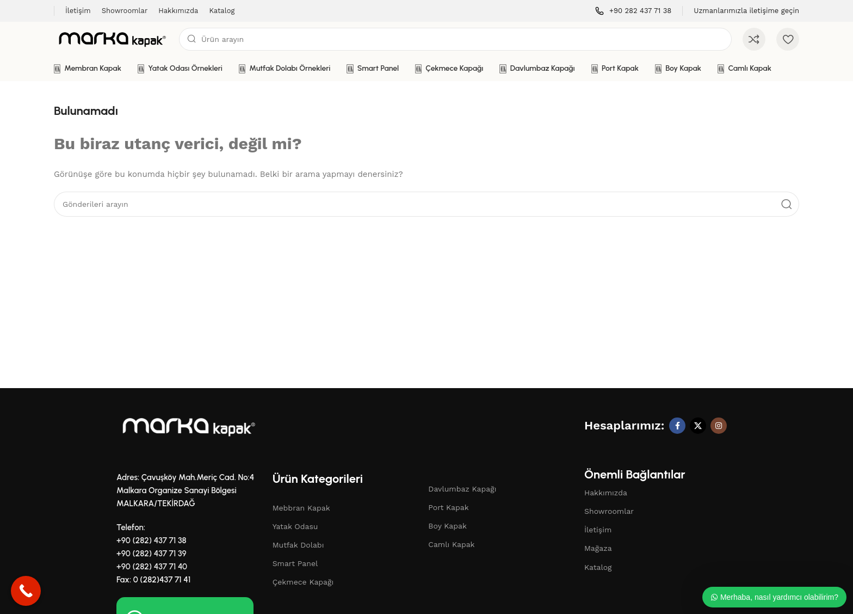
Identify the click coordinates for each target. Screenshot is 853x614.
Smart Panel (295, 563)
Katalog (598, 567)
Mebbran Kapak (301, 508)
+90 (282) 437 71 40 (151, 567)
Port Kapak (448, 507)
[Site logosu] (111, 39)
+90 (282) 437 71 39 (151, 553)
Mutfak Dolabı (298, 545)
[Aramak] (455, 39)
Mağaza (598, 548)
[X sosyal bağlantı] (698, 425)
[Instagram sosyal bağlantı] (718, 425)
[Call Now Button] (26, 591)
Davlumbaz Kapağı (462, 488)
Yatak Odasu (295, 526)
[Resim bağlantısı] (187, 426)
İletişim (597, 529)
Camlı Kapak (451, 544)
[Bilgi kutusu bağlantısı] (633, 11)
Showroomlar (609, 511)
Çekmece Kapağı (303, 582)
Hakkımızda (605, 492)
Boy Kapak (447, 525)
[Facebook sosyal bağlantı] (677, 425)
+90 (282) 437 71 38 (151, 540)
